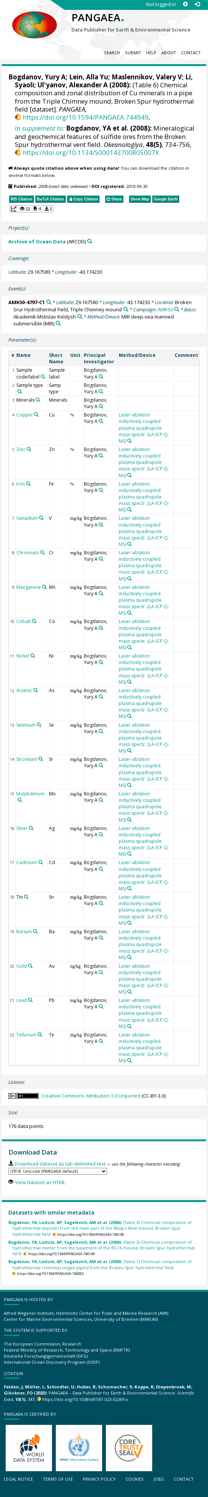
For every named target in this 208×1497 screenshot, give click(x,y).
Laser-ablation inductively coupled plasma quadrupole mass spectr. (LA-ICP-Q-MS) (144, 428)
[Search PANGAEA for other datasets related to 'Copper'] (36, 414)
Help (151, 52)
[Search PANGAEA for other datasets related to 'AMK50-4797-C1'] (48, 302)
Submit (133, 52)
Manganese (28, 587)
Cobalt (23, 621)
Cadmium (26, 862)
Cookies (135, 1479)
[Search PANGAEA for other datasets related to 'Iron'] (28, 483)
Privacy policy (99, 1479)
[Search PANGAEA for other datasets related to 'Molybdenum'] (19, 800)
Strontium (26, 759)
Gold (21, 966)
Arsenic (24, 690)
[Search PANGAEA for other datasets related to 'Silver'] (31, 828)
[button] (31, 209)
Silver (22, 828)
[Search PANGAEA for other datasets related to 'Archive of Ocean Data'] (89, 241)
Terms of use (58, 1479)
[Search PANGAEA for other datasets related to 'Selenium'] (39, 724)
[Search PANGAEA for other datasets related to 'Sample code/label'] (43, 376)
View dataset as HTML (40, 1182)
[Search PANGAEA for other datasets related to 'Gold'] (30, 966)
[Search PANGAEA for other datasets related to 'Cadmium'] (40, 862)
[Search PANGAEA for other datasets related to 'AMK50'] (176, 309)
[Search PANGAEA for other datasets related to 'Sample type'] (19, 391)
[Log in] (197, 4)
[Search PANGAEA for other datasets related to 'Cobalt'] (34, 621)
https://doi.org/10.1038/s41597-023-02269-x (85, 1399)
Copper (24, 415)
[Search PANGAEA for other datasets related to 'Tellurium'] (40, 1034)
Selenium (26, 725)
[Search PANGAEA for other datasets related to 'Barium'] (35, 931)
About (168, 52)
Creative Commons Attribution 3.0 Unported (90, 1095)
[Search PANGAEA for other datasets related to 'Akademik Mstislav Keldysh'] (79, 316)
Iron (20, 484)
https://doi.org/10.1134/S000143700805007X (91, 152)
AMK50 (165, 309)
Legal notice (18, 1479)
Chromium (27, 552)
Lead (21, 1000)
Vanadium (27, 518)
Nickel (22, 656)
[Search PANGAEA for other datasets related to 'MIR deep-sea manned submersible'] (58, 323)
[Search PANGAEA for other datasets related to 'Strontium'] (40, 759)
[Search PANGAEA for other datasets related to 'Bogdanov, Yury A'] (101, 376)
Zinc (20, 449)
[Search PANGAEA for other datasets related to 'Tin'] (26, 896)
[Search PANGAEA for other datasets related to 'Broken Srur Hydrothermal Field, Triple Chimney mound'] (125, 309)
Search (112, 52)
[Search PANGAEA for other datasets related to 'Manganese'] (44, 587)
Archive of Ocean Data (37, 241)
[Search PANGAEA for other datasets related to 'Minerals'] (38, 400)
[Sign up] (185, 4)
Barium (24, 931)
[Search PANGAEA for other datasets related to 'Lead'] (30, 1000)
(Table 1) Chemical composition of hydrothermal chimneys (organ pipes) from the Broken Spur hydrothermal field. (100, 1264)
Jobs (159, 1479)
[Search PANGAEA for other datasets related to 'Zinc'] (29, 449)
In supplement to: (40, 128)
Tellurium (26, 1035)
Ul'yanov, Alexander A (73, 84)
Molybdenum (30, 793)
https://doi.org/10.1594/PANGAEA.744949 (85, 117)
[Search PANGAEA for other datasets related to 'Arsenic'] (35, 690)
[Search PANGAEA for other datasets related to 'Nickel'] (32, 655)
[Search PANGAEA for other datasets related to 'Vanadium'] (41, 518)
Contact (191, 52)
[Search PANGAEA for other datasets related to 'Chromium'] (42, 552)
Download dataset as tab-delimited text (60, 1163)
